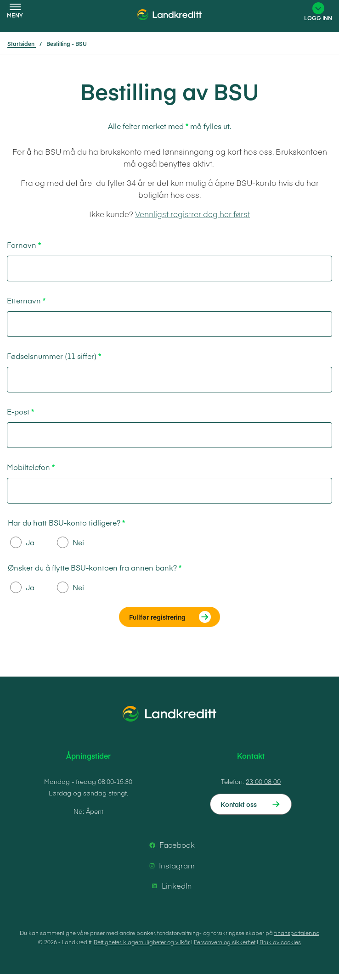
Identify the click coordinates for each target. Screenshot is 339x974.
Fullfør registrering (157, 616)
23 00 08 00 (263, 781)
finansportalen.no (296, 932)
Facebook (171, 845)
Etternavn (24, 300)
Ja (22, 542)
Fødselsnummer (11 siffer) (51, 356)
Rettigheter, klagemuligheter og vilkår (142, 942)
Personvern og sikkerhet (224, 942)
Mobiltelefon (28, 467)
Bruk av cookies (280, 942)
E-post (18, 411)
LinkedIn (170, 885)
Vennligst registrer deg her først (192, 213)
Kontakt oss (238, 804)
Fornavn (21, 245)
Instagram (170, 865)
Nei (70, 542)
